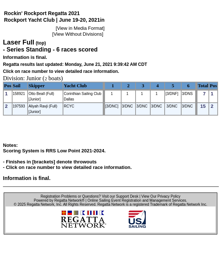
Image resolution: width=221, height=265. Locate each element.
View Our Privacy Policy (160, 196)
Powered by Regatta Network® (59, 200)
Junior (34, 78)
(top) (41, 43)
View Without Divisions (77, 34)
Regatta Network (40, 204)
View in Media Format (80, 28)
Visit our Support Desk (120, 196)
